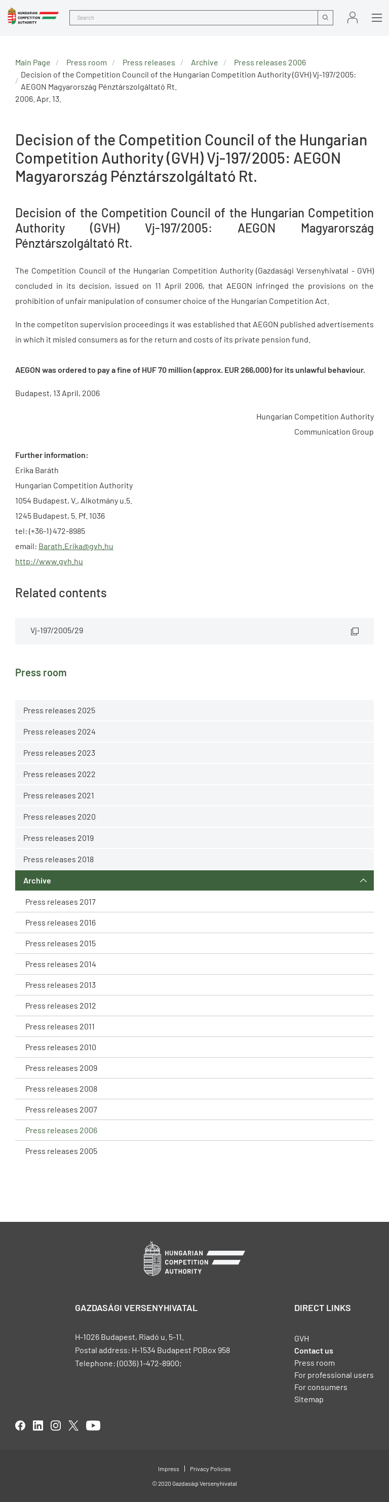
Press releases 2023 (59, 752)
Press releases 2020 (59, 816)
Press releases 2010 (60, 1047)
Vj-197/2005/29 (56, 630)
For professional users (334, 1374)
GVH (301, 1338)
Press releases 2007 (61, 1109)
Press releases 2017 (60, 901)
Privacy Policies (210, 1468)
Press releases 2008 (61, 1088)
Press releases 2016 (60, 922)
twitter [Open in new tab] (73, 1425)
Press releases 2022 (59, 774)
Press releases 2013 (60, 984)
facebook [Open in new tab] (20, 1425)
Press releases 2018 (58, 859)
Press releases (149, 62)
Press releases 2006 (61, 1130)
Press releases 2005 (61, 1151)
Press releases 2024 (59, 731)
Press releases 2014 (60, 964)
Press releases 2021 (58, 795)
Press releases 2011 (60, 1026)
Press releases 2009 (61, 1067)
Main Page (33, 62)
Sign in (352, 17)
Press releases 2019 (58, 837)
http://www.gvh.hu (49, 561)
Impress (168, 1468)
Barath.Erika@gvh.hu (75, 546)
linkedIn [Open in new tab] (38, 1425)
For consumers (320, 1387)
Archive (37, 880)
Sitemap (309, 1399)
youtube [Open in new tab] (93, 1425)
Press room (86, 62)
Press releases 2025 (59, 710)
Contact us (313, 1350)
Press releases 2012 (60, 1005)
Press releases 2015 (60, 943)
